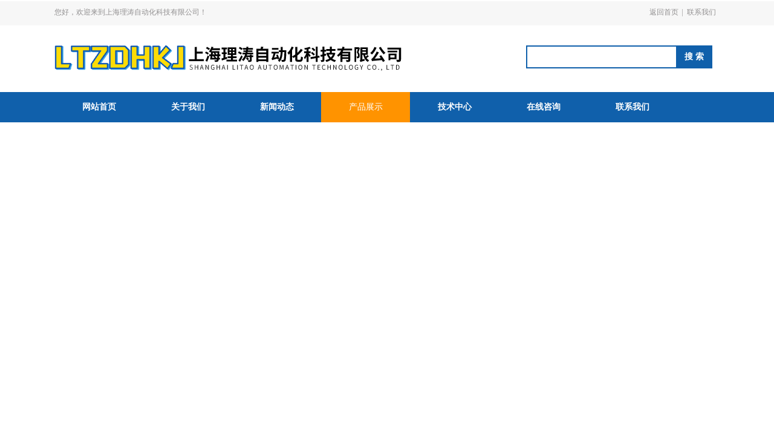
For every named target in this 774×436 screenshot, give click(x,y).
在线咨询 (544, 106)
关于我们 (188, 106)
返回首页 (663, 12)
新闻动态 (277, 106)
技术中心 (455, 106)
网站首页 (99, 106)
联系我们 (701, 12)
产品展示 (366, 106)
